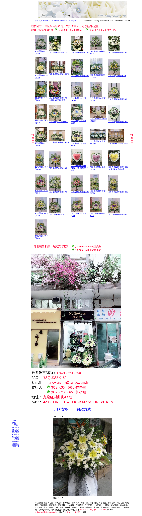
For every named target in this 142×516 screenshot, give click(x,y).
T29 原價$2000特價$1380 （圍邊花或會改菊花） (79, 167)
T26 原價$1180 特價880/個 (118, 143)
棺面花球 (15, 427)
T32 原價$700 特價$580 (41, 191)
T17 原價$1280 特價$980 (41, 121)
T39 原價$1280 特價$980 (78, 214)
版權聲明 (72, 21)
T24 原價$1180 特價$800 (78, 144)
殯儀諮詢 (15, 446)
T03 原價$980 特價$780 (80, 51)
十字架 (15, 425)
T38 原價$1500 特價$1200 (59, 213)
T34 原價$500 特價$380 (80, 191)
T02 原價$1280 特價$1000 (59, 51)
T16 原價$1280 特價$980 (117, 98)
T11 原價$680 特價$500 (41, 98)
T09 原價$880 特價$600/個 (97, 75)
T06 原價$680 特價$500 (41, 76)
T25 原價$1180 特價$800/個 (98, 142)
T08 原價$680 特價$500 (80, 75)
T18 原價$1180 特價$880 (58, 121)
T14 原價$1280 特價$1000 (78, 98)
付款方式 (84, 409)
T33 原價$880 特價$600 (58, 191)
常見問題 (55, 21)
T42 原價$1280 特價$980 (41, 236)
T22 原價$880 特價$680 (41, 143)
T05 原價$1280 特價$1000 (118, 51)
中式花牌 (15, 439)
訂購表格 (61, 409)
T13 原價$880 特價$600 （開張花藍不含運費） (58, 98)
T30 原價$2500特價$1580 (97, 167)
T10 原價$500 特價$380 (117, 75)
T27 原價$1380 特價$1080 (41, 167)
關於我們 (63, 21)
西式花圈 (15, 432)
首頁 (14, 420)
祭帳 (14, 423)
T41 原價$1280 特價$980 (117, 213)
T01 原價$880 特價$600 (41, 52)
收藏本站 (46, 21)
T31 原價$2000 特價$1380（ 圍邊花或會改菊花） (118, 167)
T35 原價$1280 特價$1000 (98, 191)
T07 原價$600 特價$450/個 (59, 73)
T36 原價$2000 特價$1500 (118, 191)
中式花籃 (15, 437)
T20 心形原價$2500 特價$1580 (98, 119)
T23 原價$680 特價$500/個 (59, 141)
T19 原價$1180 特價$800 (78, 121)
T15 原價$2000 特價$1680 (98, 98)
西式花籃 (15, 430)
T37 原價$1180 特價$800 (41, 214)
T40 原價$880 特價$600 (97, 214)
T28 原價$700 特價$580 (58, 167)
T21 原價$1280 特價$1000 (118, 121)
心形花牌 (15, 434)
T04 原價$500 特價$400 (97, 52)
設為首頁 (38, 21)
